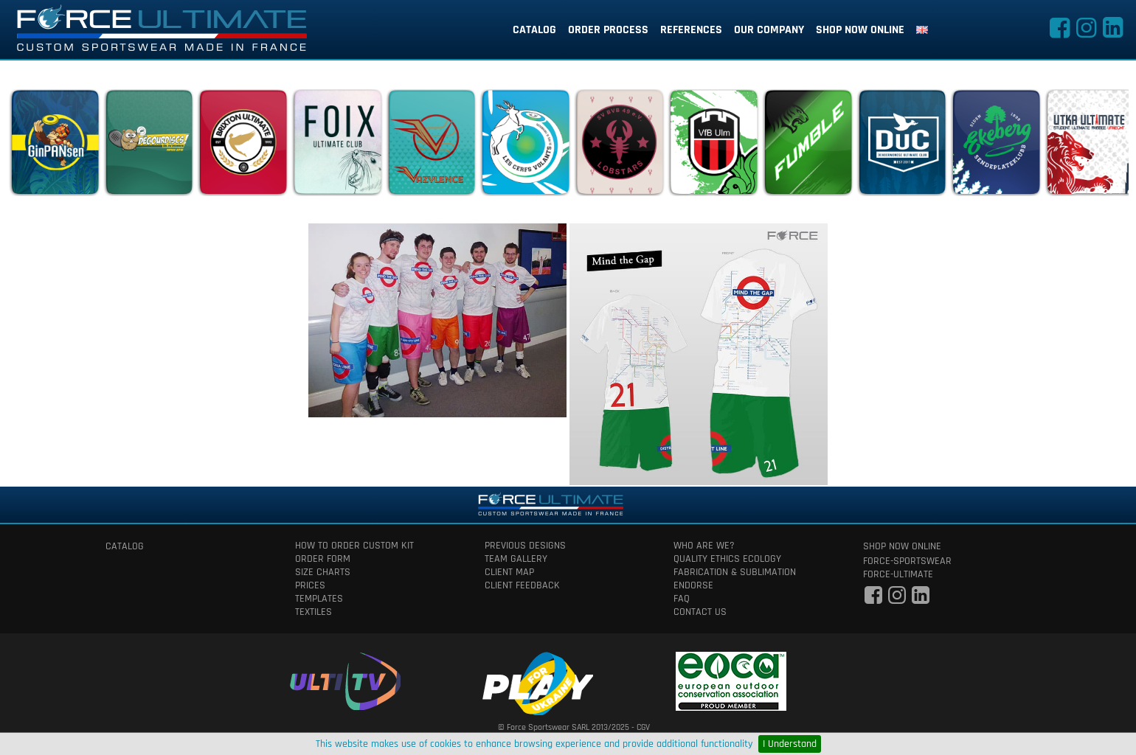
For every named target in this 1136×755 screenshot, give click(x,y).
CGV (643, 727)
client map (509, 572)
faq (681, 598)
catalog (534, 30)
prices (310, 585)
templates (319, 598)
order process (608, 30)
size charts (322, 572)
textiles (313, 612)
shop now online (860, 30)
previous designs (525, 545)
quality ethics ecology (727, 559)
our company (769, 30)
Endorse (693, 585)
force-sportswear (907, 561)
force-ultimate (898, 574)
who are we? (704, 545)
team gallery (516, 559)
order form (322, 559)
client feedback (522, 585)
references (691, 30)
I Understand (790, 744)
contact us (700, 612)
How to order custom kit (354, 545)
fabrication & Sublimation (734, 572)
